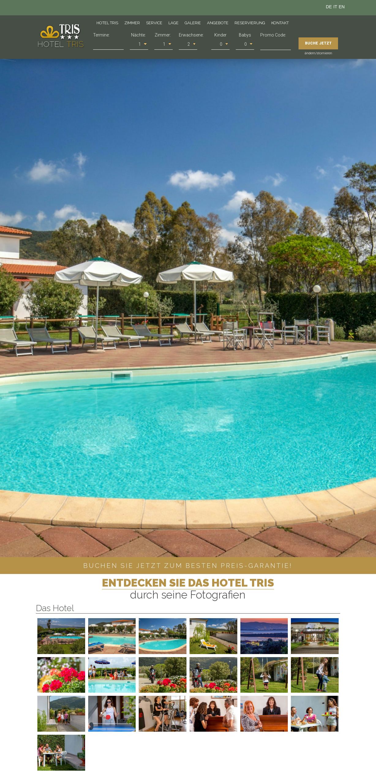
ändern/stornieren (318, 53)
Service (154, 23)
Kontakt (280, 23)
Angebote (217, 23)
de (329, 6)
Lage (173, 23)
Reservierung (250, 23)
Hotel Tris (107, 23)
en (341, 6)
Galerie (193, 23)
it (335, 6)
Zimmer (132, 23)
